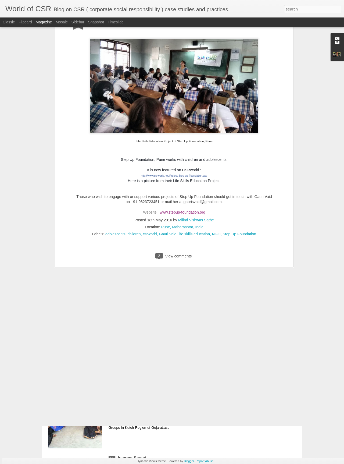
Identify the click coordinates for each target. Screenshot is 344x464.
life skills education (194, 166)
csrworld (150, 166)
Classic (9, 22)
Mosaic (61, 22)
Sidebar (77, 22)
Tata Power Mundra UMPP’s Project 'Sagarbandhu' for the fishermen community (166, 338)
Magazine (44, 22)
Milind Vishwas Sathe (196, 152)
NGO (216, 166)
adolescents (115, 166)
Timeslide (116, 22)
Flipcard (25, 22)
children (134, 166)
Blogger (189, 461)
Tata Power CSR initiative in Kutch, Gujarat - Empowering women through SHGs (160, 399)
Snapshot (96, 22)
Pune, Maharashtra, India (182, 159)
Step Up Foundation (239, 166)
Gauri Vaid (167, 166)
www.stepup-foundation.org (182, 144)
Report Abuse (205, 461)
